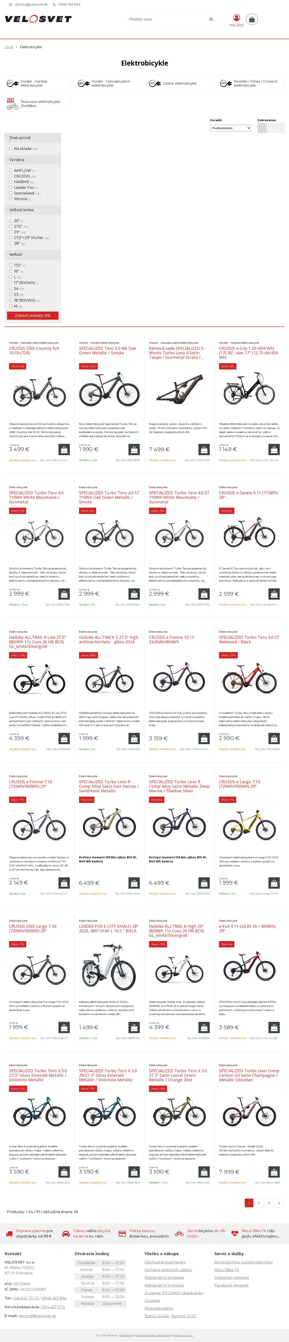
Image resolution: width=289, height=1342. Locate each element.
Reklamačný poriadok (164, 1278)
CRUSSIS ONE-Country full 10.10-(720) (34, 350)
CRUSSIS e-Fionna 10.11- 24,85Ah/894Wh (172, 639)
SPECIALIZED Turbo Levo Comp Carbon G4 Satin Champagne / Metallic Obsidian (249, 1075)
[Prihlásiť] (237, 20)
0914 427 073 (53, 1307)
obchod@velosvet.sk (31, 4)
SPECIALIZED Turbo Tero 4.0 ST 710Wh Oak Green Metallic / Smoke (109, 497)
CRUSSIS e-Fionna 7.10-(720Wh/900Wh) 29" (31, 784)
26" (18, 221)
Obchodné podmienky (165, 1262)
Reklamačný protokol (164, 1285)
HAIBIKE (24, 182)
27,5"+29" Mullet (31, 238)
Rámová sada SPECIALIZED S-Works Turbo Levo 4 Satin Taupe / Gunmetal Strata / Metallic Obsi (177, 355)
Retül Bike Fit (226, 1270)
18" (19, 271)
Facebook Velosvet (231, 1285)
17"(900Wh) (26, 283)
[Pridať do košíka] (64, 449)
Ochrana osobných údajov (168, 1270)
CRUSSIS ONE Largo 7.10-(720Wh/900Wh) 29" (33, 928)
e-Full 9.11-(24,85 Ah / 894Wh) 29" (247, 928)
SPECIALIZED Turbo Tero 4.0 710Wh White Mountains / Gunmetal (36, 497)
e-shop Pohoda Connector (152, 1335)
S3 (19, 294)
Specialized (27, 193)
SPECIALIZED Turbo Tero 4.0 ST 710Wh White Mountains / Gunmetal (179, 497)
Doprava (152, 1301)
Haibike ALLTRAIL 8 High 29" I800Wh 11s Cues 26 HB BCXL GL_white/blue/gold (177, 930)
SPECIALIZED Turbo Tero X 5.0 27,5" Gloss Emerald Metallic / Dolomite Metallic (38, 1075)
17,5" (20, 265)
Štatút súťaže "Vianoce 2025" (170, 1316)
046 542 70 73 (26, 1298)
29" (20, 232)
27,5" (21, 226)
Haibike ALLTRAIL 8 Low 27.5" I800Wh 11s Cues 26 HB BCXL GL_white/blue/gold (37, 641)
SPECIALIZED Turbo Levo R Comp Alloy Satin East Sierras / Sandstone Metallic (109, 786)
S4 (19, 288)
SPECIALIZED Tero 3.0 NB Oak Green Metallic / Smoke (107, 350)
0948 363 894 (69, 4)
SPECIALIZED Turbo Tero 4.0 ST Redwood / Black (249, 639)
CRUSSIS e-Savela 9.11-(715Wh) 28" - (248, 495)
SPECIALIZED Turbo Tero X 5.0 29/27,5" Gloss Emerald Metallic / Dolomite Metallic (108, 1075)
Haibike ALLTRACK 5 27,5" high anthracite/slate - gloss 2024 (108, 639)
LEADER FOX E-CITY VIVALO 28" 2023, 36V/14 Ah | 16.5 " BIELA (108, 928)
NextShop (125, 1335)
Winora (22, 199)
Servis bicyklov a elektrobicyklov (243, 1262)
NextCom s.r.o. (183, 1335)
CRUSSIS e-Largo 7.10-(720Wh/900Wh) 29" (240, 784)
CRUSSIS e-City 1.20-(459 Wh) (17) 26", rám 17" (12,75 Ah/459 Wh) (248, 353)
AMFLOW (24, 170)
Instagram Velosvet (231, 1278)
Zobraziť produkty (33, 315)
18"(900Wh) (27, 300)
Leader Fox (26, 187)
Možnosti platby (158, 1308)
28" (20, 243)
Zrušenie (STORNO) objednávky (173, 1293)
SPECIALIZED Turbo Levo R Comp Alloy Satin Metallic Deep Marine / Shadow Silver (179, 786)
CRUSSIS (25, 176)
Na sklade (25, 149)
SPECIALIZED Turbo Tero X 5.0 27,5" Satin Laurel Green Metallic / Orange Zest (178, 1075)
